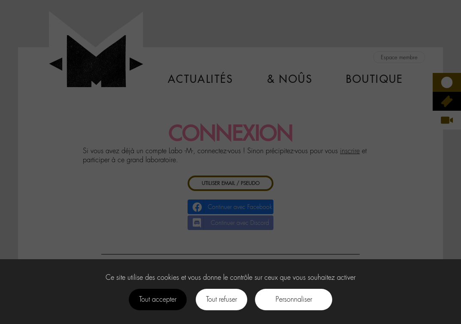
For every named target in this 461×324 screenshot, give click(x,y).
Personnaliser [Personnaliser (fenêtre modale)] (294, 299)
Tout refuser (221, 299)
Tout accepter (157, 299)
